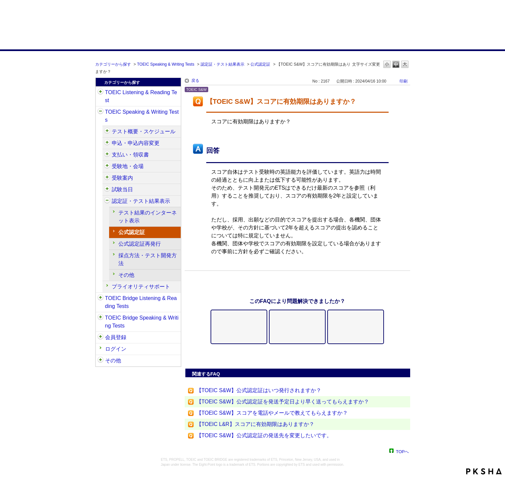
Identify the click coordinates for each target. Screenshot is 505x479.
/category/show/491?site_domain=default (107, 178)
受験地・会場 (128, 166)
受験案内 (122, 178)
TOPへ (402, 451)
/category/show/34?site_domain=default (100, 318)
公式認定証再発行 (139, 244)
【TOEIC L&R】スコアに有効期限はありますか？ (255, 424)
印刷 (404, 81)
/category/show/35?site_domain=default (100, 361)
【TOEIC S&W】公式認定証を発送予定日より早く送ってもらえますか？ (282, 401)
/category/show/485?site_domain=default (107, 155)
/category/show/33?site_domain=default (100, 298)
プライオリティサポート (141, 286)
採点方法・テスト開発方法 (147, 259)
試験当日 (122, 189)
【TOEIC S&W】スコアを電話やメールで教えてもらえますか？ (272, 413)
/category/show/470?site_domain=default (107, 132)
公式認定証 (260, 64)
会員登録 (115, 337)
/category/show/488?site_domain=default (107, 166)
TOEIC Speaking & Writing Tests (165, 64)
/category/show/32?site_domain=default (100, 112)
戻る (195, 80)
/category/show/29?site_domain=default (100, 337)
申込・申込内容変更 (135, 143)
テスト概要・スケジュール (143, 131)
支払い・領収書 (130, 154)
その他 (126, 275)
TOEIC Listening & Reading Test (141, 96)
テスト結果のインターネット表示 (147, 216)
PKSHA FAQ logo (484, 471)
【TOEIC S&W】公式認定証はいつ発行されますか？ (259, 390)
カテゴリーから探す (113, 64)
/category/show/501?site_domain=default (107, 201)
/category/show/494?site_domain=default (107, 190)
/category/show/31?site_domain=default (100, 92)
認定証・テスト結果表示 (222, 64)
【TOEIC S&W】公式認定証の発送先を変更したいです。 (264, 435)
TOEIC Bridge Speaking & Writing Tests (142, 322)
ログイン (115, 349)
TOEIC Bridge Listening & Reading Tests (141, 302)
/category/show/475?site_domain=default (107, 143)
